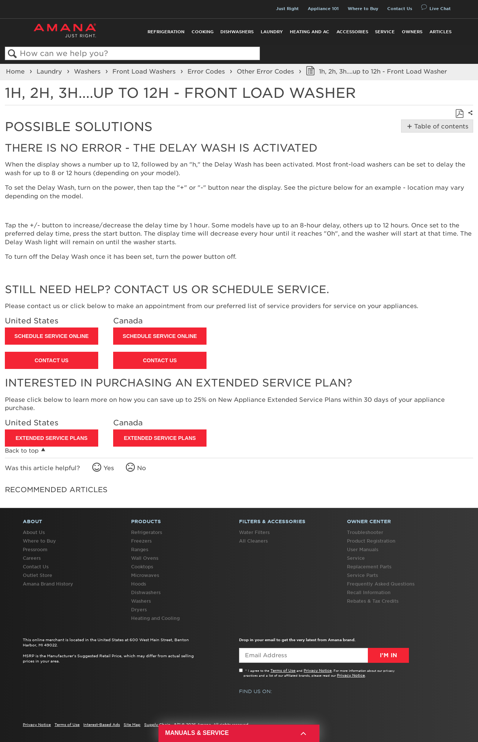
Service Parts (362, 575)
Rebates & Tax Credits (372, 601)
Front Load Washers (144, 71)
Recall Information (369, 592)
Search (12, 53)
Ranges (139, 549)
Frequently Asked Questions (381, 584)
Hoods (138, 584)
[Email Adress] (324, 655)
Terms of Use (282, 670)
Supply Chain (157, 724)
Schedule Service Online (52, 336)
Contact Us (399, 8)
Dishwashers (237, 31)
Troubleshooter (365, 532)
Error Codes (207, 71)
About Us (34, 532)
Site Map (132, 724)
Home (16, 71)
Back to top (22, 450)
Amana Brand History (48, 584)
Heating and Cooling (155, 618)
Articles (440, 31)
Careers (32, 558)
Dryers (139, 609)
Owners (412, 31)
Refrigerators (146, 532)
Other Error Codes (266, 71)
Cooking (203, 31)
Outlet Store (37, 575)
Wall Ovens (144, 558)
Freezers (141, 541)
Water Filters (254, 532)
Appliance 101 (323, 8)
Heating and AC (309, 31)
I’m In (388, 655)
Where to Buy (363, 8)
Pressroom (35, 549)
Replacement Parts (369, 566)
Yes (108, 468)
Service (385, 31)
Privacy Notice (318, 670)
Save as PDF (459, 113)
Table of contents (440, 126)
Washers (88, 71)
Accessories (352, 31)
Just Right (287, 8)
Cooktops (142, 566)
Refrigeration (166, 31)
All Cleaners (253, 541)
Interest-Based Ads (101, 724)
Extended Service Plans (52, 438)
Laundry (272, 31)
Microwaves (145, 575)
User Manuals (362, 549)
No (141, 468)
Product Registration (371, 541)
